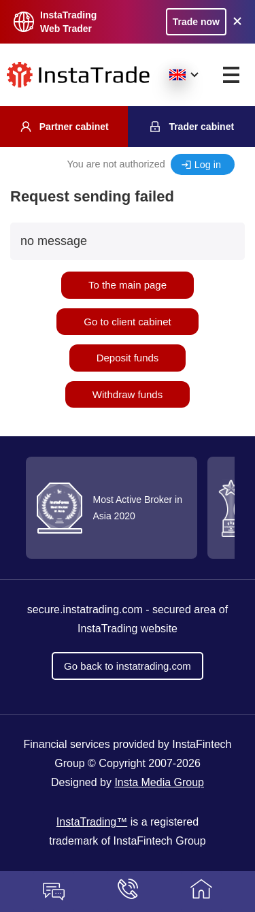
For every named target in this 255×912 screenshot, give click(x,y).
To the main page (127, 285)
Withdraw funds (127, 394)
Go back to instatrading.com (127, 666)
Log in (207, 164)
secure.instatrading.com (85, 609)
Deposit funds (128, 357)
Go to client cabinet (127, 321)
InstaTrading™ (91, 822)
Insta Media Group (159, 782)
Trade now (196, 21)
